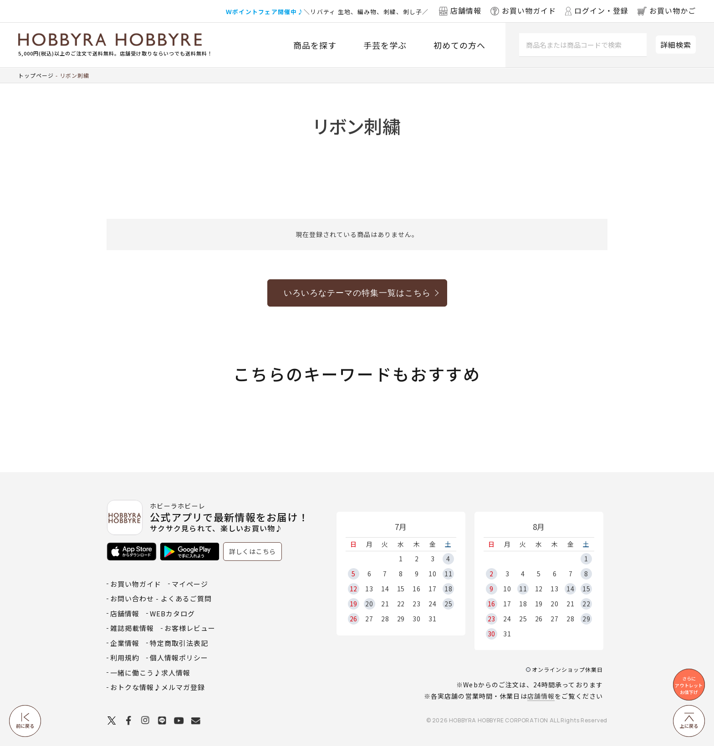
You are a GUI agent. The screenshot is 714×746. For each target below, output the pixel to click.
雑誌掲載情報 (132, 628)
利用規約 (124, 657)
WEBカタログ (172, 613)
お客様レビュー (189, 628)
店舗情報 (541, 696)
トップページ (36, 75)
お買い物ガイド (135, 584)
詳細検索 (675, 44)
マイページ (190, 584)
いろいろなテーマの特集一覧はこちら (357, 293)
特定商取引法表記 (179, 643)
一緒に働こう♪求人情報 (150, 672)
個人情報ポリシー (179, 657)
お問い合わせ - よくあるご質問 (161, 598)
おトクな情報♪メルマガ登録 (157, 687)
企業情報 (124, 643)
